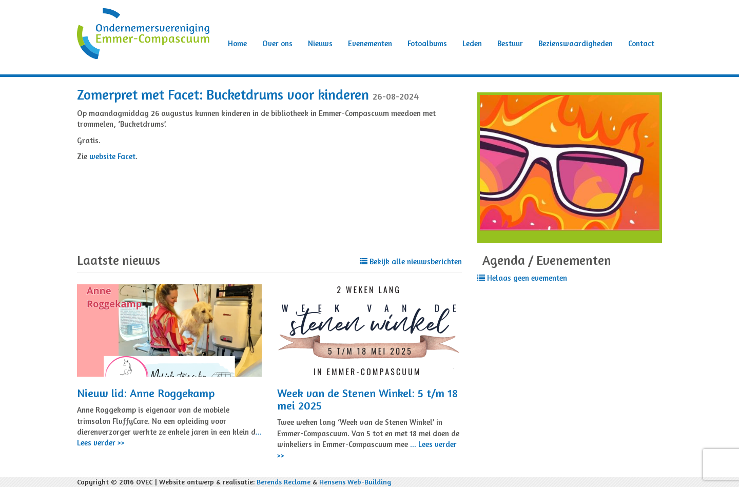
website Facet (112, 156)
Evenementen (370, 43)
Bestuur (510, 43)
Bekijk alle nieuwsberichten (411, 261)
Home (237, 43)
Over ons (277, 43)
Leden (472, 43)
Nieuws (320, 43)
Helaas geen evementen (522, 278)
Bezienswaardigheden (575, 43)
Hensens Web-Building (355, 481)
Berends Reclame (283, 481)
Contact (641, 43)
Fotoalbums (427, 43)
